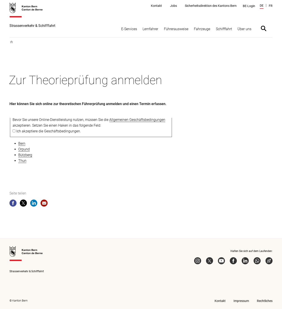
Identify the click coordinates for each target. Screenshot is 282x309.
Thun (22, 161)
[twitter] (23, 204)
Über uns (244, 29)
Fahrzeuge (202, 29)
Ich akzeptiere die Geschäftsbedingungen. (48, 131)
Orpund (24, 149)
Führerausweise (176, 29)
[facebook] (13, 204)
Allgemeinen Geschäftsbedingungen (137, 120)
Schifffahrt (224, 29)
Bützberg (25, 155)
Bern (21, 143)
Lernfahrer (150, 29)
